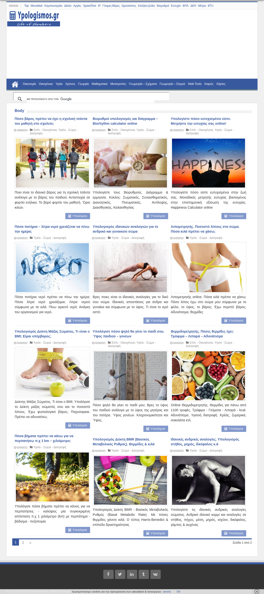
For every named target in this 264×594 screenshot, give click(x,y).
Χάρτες (220, 84)
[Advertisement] (156, 44)
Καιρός (208, 84)
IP (99, 5)
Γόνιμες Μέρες (111, 5)
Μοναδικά (36, 5)
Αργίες (77, 5)
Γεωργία (83, 84)
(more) (167, 591)
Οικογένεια (46, 84)
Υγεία (58, 84)
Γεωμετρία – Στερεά (172, 84)
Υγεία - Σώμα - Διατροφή (49, 238)
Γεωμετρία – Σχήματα (143, 84)
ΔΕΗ (193, 5)
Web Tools (195, 84)
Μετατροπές (118, 84)
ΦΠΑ (185, 5)
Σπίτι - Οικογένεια (45, 130)
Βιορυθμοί (163, 5)
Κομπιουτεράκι (53, 5)
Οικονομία (29, 84)
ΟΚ (178, 591)
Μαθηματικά (99, 84)
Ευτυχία (176, 5)
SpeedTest (89, 5)
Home (15, 84)
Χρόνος (70, 84)
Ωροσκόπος (129, 5)
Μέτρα (202, 5)
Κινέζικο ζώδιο (146, 5)
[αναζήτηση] (90, 99)
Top (26, 5)
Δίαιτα (67, 5)
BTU (210, 5)
